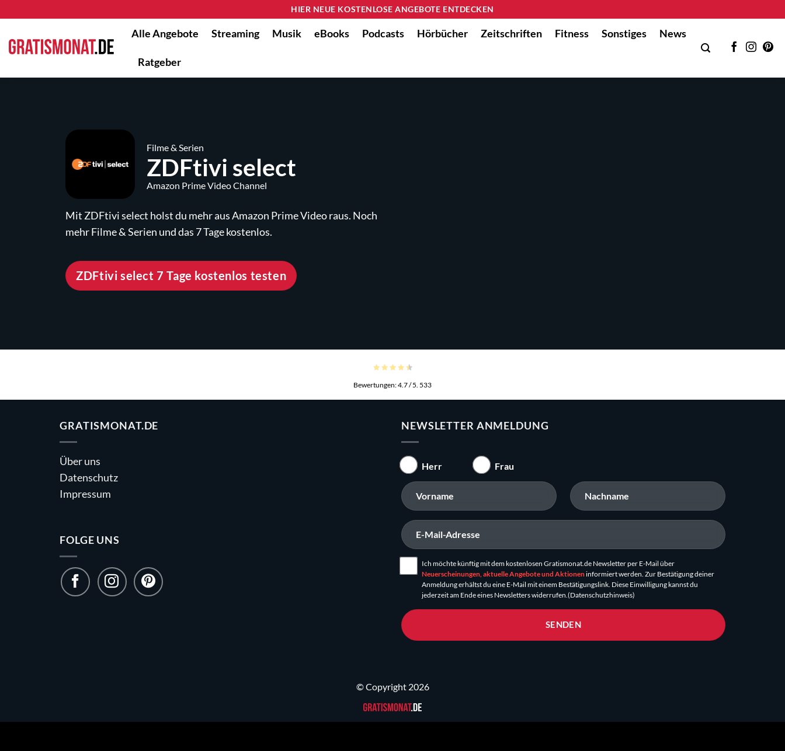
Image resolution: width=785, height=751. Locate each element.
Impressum (85, 494)
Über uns (80, 461)
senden (564, 624)
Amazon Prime (176, 185)
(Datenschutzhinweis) (601, 595)
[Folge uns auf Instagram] (112, 581)
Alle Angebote (165, 33)
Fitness (572, 33)
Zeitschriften (511, 33)
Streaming (235, 33)
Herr (432, 465)
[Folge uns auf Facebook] (75, 581)
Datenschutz (89, 477)
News (672, 33)
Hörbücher (442, 33)
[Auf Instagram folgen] (751, 48)
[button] (705, 48)
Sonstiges (624, 33)
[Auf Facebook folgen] (734, 48)
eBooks (331, 33)
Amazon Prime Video (279, 215)
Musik (286, 33)
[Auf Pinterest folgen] (768, 48)
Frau (504, 465)
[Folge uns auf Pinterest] (148, 581)
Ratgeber (159, 62)
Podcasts (383, 33)
